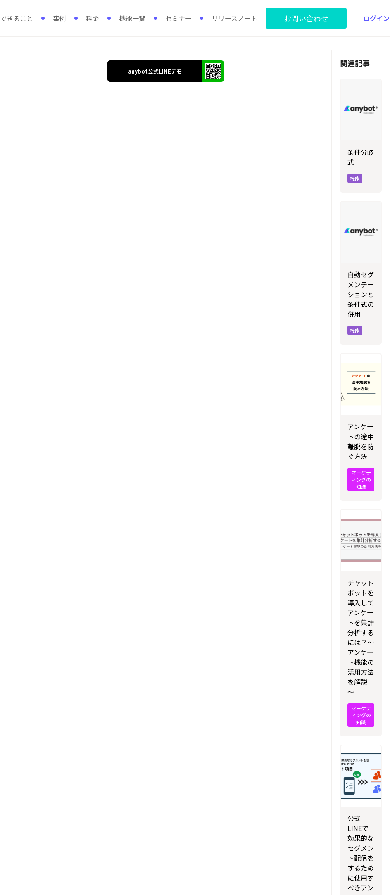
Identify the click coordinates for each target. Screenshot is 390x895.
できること (16, 18)
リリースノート (234, 18)
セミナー (178, 18)
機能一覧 (132, 18)
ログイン (376, 18)
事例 (59, 18)
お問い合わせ (306, 18)
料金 (92, 18)
